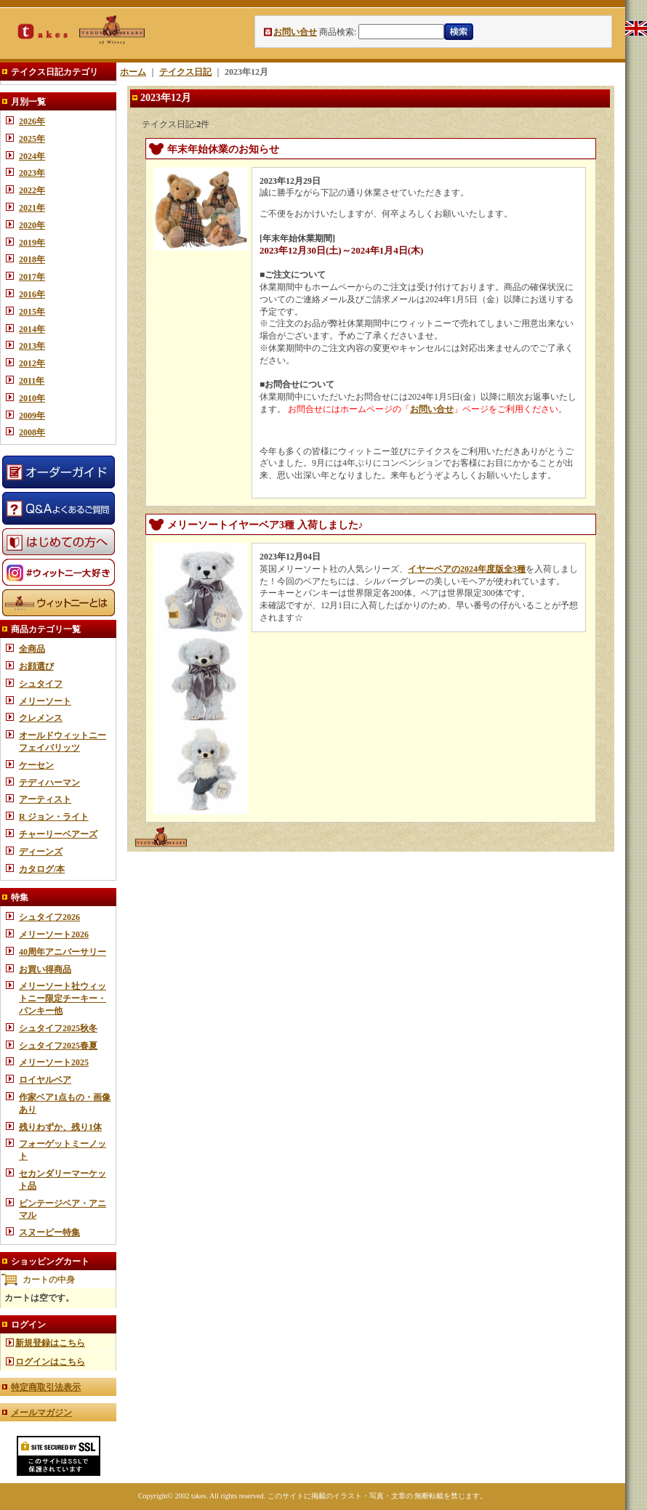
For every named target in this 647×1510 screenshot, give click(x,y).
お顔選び (36, 666)
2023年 (32, 173)
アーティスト (45, 799)
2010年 (32, 398)
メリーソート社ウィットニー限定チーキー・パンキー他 (62, 998)
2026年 (32, 121)
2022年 (32, 190)
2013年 (32, 346)
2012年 (32, 363)
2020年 (32, 225)
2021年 (32, 208)
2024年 (32, 156)
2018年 (32, 259)
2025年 (32, 139)
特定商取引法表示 (46, 1387)
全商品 (32, 649)
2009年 (32, 416)
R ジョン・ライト (54, 817)
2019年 (32, 243)
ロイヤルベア (45, 1080)
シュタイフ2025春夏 (58, 1046)
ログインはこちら (50, 1362)
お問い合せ (295, 32)
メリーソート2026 (54, 934)
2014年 (32, 329)
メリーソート (45, 701)
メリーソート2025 (54, 1062)
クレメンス (41, 718)
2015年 (32, 312)
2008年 (32, 432)
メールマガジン (41, 1413)
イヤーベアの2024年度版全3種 (467, 569)
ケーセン (36, 765)
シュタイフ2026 (49, 917)
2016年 (32, 294)
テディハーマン (49, 783)
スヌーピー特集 (49, 1232)
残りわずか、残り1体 (60, 1127)
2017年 (32, 277)
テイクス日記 (185, 72)
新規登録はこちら (50, 1343)
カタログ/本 (42, 869)
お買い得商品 (45, 969)
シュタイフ (41, 684)
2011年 (31, 381)
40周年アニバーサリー (62, 952)
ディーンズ (41, 852)
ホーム (133, 72)
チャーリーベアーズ (58, 834)
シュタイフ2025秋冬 (58, 1028)
